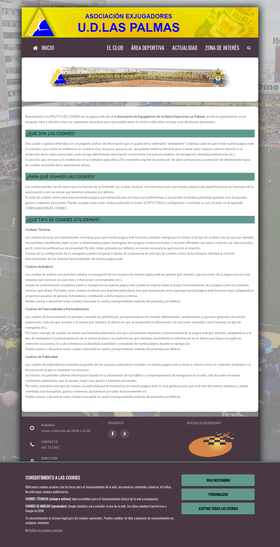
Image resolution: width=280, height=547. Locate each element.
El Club (115, 47)
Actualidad (184, 47)
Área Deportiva (147, 47)
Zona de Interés (222, 47)
